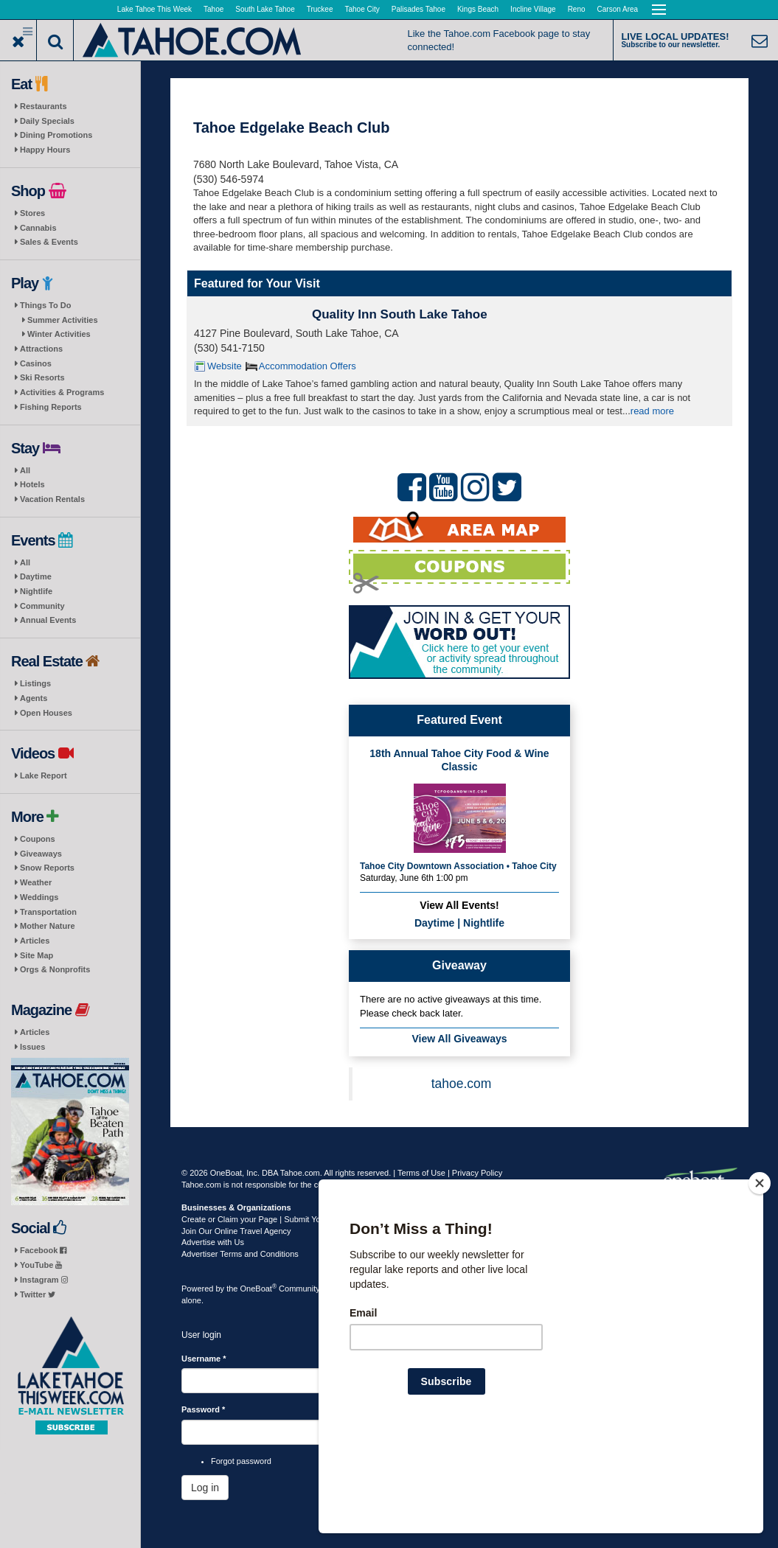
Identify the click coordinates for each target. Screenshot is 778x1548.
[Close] (760, 1278)
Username (203, 1358)
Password (203, 1409)
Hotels (32, 484)
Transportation (48, 911)
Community (42, 606)
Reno (577, 9)
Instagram (44, 1279)
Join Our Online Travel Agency (236, 1231)
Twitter (37, 1294)
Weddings (39, 897)
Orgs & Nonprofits (55, 969)
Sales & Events (49, 241)
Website (224, 366)
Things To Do (45, 305)
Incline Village (533, 9)
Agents (33, 698)
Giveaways (41, 853)
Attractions (41, 348)
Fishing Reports (51, 406)
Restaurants (43, 106)
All (25, 470)
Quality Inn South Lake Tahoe (399, 314)
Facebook (43, 1250)
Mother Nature (47, 925)
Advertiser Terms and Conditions (240, 1253)
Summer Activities (62, 319)
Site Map (36, 955)
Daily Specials (47, 120)
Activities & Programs (62, 392)
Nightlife (36, 591)
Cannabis (38, 227)
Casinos (36, 363)
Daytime (36, 576)
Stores (32, 213)
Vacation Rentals (52, 499)
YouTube (41, 1265)
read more (652, 410)
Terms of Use (421, 1172)
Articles (34, 940)
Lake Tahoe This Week (154, 9)
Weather (36, 882)
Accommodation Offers (307, 366)
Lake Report (43, 775)
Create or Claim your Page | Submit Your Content (269, 1219)
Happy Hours (45, 149)
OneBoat (258, 1288)
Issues (32, 1046)
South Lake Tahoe (264, 9)
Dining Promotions (56, 134)
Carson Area (618, 9)
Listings (35, 683)
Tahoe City (362, 9)
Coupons (37, 838)
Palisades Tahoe (418, 9)
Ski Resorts (42, 377)
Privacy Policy (477, 1172)
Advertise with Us (212, 1242)
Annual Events (48, 620)
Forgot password (241, 1461)
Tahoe (213, 9)
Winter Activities (59, 334)
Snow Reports (47, 867)
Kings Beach (478, 9)
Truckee (320, 9)
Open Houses (46, 712)
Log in (205, 1487)
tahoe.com (461, 1083)
